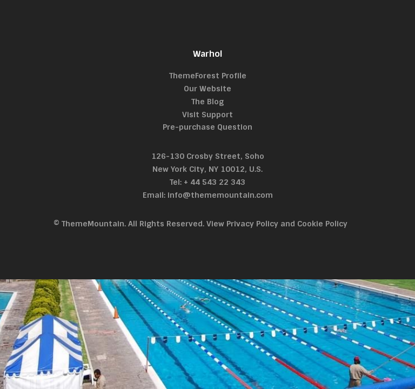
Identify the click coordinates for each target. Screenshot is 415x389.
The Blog (207, 101)
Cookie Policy (322, 224)
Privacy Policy (252, 224)
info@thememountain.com (220, 195)
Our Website (207, 88)
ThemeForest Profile (207, 76)
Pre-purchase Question (207, 127)
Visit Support (207, 114)
